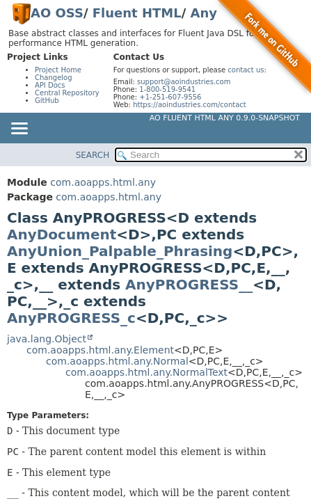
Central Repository (67, 93)
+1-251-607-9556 (170, 97)
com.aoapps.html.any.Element (100, 350)
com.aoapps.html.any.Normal (117, 361)
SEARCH (93, 155)
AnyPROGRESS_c (71, 318)
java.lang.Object (46, 338)
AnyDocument (61, 234)
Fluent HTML (137, 13)
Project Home (58, 70)
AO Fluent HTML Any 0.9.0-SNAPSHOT (225, 117)
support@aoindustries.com (183, 82)
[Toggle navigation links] (19, 129)
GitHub (47, 100)
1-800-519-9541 (167, 89)
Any (204, 13)
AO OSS (57, 13)
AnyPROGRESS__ (189, 284)
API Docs (50, 85)
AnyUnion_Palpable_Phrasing (119, 251)
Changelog (53, 77)
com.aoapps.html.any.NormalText (146, 372)
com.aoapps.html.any (103, 182)
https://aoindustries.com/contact (189, 105)
